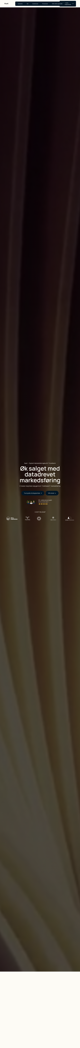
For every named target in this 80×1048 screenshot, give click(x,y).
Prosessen (45, 3)
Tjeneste (20, 3)
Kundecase (35, 3)
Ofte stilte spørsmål (57, 3)
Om (27, 3)
